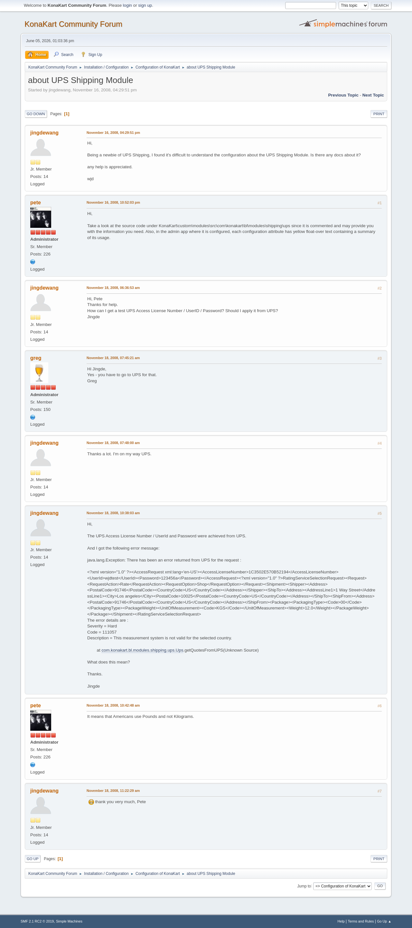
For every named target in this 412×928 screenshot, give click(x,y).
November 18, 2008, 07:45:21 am (113, 358)
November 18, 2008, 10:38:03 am (113, 513)
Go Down (36, 114)
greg (36, 358)
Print (378, 114)
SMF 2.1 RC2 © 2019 (37, 921)
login (127, 5)
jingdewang (44, 132)
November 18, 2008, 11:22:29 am (113, 791)
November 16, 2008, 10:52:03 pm (113, 202)
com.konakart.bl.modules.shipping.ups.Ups (142, 650)
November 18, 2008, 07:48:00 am (113, 443)
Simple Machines (69, 921)
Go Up (33, 859)
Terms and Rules (361, 921)
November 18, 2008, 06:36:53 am (113, 288)
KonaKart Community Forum (73, 24)
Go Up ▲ (384, 921)
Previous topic (343, 95)
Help (341, 921)
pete (35, 202)
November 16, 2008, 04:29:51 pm (113, 133)
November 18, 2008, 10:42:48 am (113, 705)
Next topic (373, 95)
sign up (145, 5)
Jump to (304, 886)
